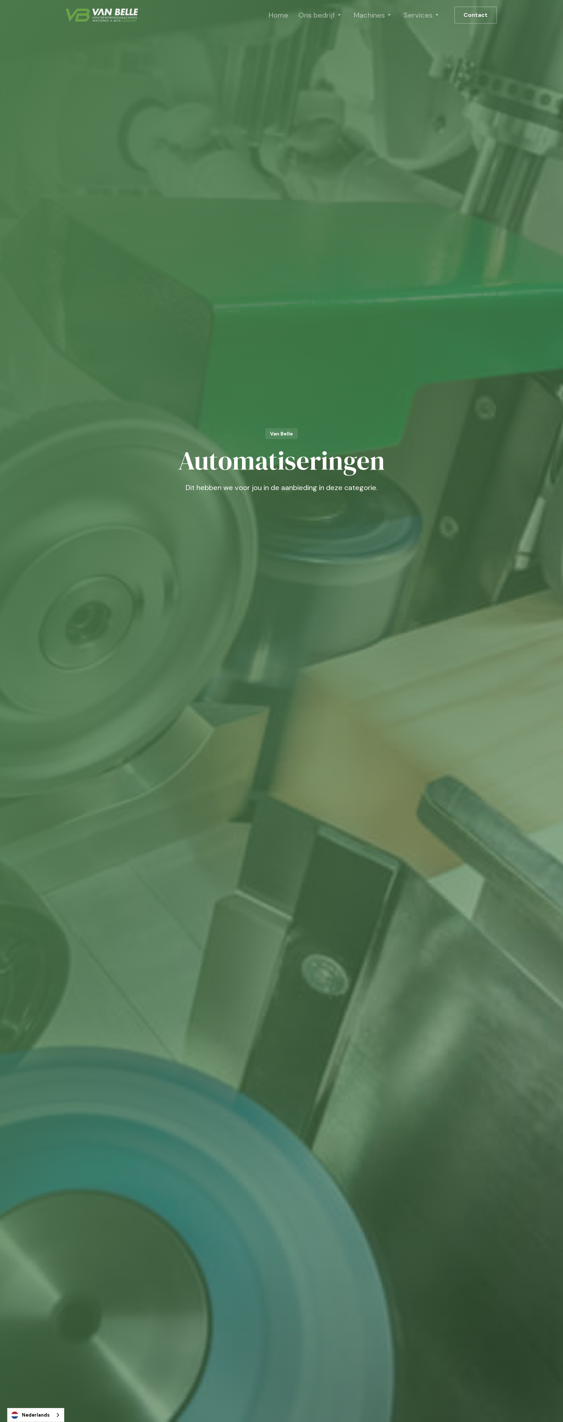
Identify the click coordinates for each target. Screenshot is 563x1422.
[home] (102, 15)
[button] (321, 15)
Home (278, 15)
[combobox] (35, 1415)
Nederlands (30, 1415)
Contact (476, 15)
